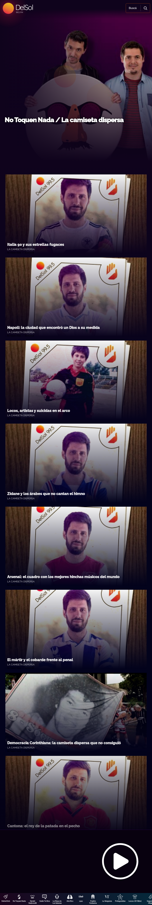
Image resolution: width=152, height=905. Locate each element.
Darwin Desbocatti (32, 902)
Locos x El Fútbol (135, 901)
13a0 (81, 901)
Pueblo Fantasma (93, 902)
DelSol (24, 7)
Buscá (132, 8)
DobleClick (5, 901)
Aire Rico (70, 901)
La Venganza (107, 901)
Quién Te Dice (44, 901)
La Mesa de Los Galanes (57, 902)
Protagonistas (120, 901)
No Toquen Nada (19, 901)
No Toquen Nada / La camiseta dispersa (64, 120)
